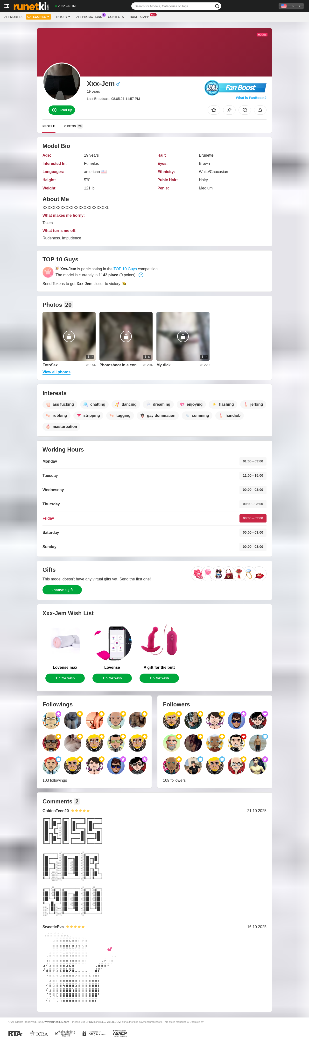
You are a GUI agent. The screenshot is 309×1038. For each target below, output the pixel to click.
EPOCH (90, 1021)
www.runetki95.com (57, 1021)
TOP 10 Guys (125, 269)
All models (13, 17)
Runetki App (140, 16)
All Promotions (90, 16)
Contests (116, 17)
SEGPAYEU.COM (110, 1021)
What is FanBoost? (251, 98)
